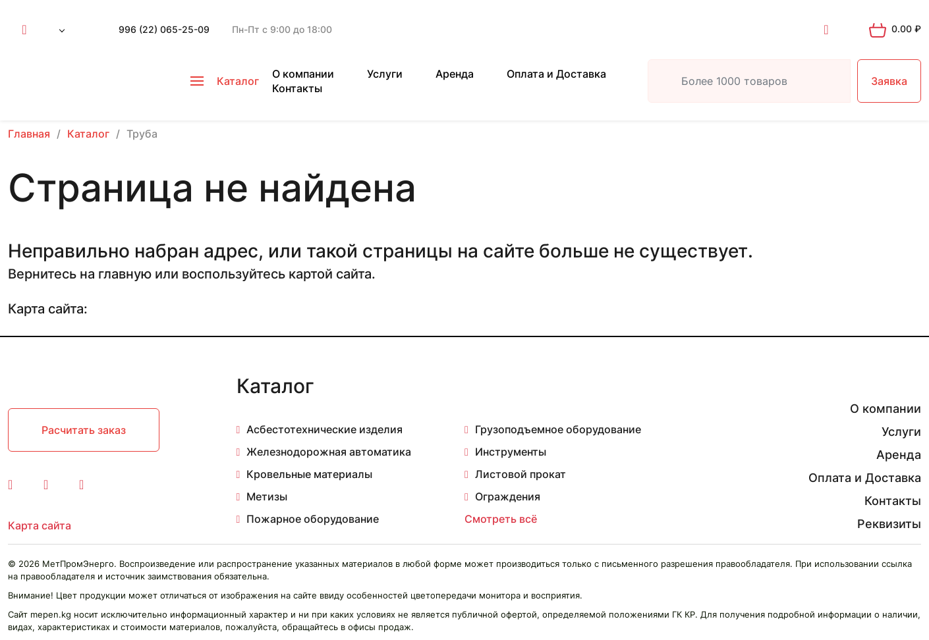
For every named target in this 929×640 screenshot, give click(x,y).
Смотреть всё (500, 518)
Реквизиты (889, 524)
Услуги (385, 73)
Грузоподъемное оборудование (558, 429)
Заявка (889, 81)
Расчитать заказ (84, 430)
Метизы (266, 496)
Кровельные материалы (309, 474)
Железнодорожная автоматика (328, 451)
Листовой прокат (520, 474)
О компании (303, 73)
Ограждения (507, 496)
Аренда (455, 73)
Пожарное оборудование (312, 518)
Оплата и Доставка (556, 73)
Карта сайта (39, 525)
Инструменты (510, 451)
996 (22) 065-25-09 (164, 29)
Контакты (297, 88)
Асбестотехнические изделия (324, 429)
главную (125, 274)
